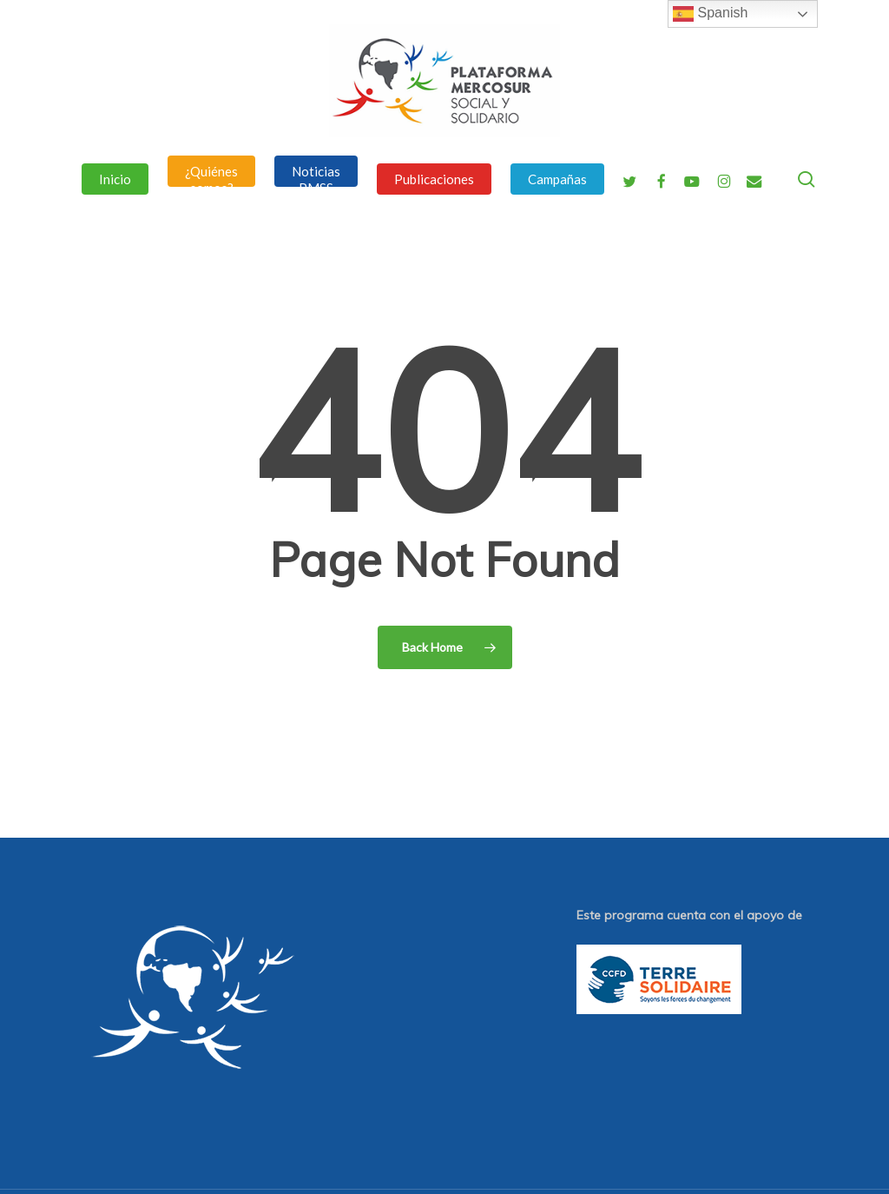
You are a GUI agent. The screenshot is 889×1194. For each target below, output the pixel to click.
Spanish (710, 13)
